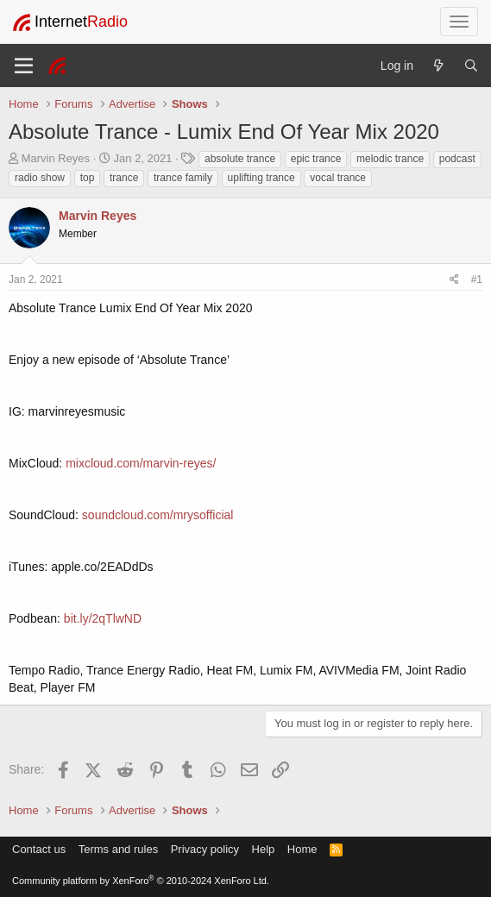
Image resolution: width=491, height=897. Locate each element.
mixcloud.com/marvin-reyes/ (141, 463)
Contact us (39, 849)
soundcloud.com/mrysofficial (158, 515)
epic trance (316, 159)
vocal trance (338, 178)
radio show (40, 178)
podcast (457, 159)
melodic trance (390, 159)
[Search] (471, 65)
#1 (476, 279)
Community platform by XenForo (140, 880)
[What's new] (438, 65)
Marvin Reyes (56, 158)
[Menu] (23, 65)
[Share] (454, 280)
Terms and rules (118, 849)
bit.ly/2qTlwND (103, 618)
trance (124, 178)
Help (263, 849)
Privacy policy (205, 849)
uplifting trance (261, 178)
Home (302, 849)
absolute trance (240, 159)
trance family (183, 178)
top (87, 178)
